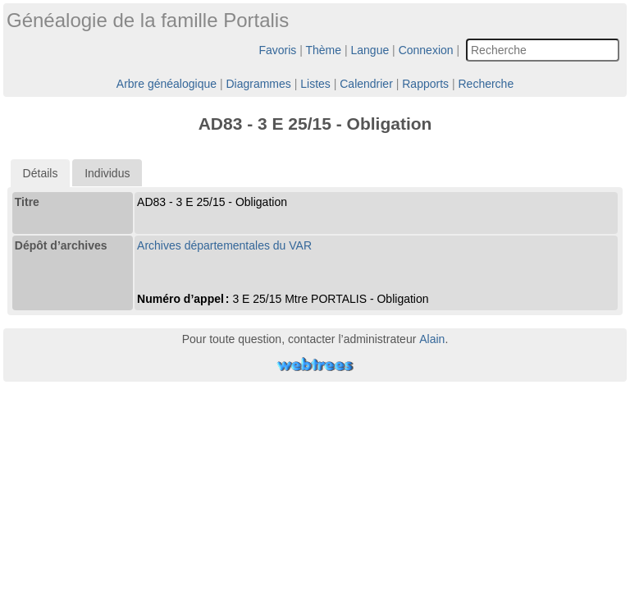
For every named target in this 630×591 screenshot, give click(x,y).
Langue (370, 50)
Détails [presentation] (40, 173)
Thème (324, 50)
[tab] (41, 173)
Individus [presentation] (107, 173)
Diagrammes (258, 83)
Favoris (277, 50)
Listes (315, 83)
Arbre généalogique (166, 83)
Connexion (426, 50)
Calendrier (366, 83)
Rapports (425, 83)
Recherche (486, 83)
